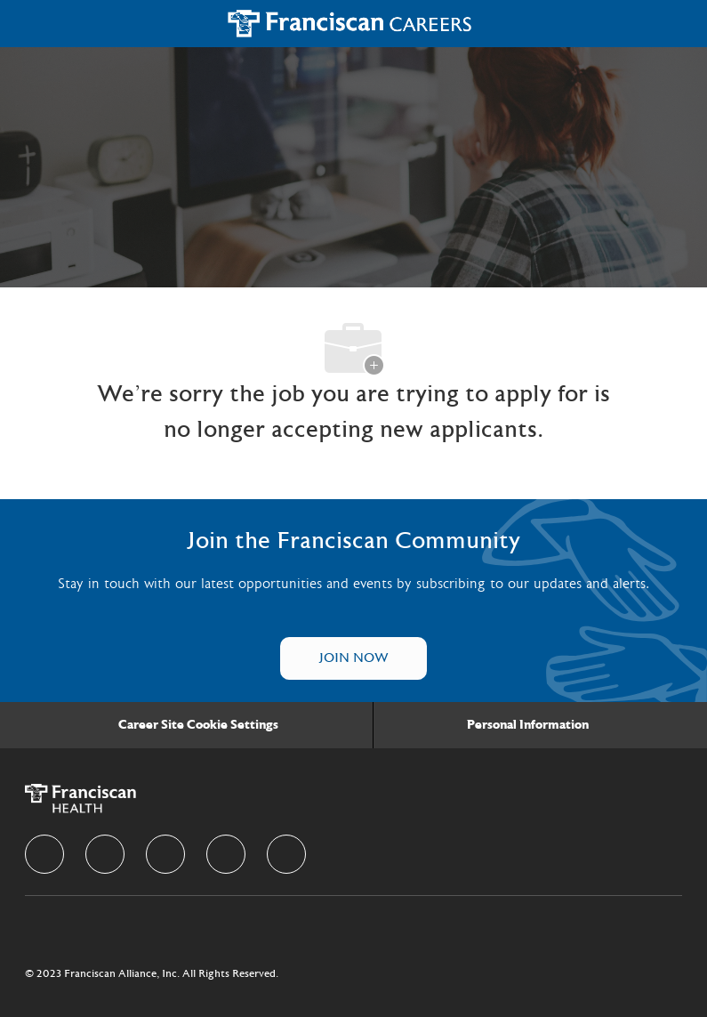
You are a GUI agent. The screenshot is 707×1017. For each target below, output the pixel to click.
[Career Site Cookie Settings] (198, 725)
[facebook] (44, 854)
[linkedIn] (105, 854)
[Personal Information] (528, 725)
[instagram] (225, 854)
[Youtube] (286, 854)
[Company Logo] (350, 23)
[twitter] (165, 854)
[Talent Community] (353, 658)
